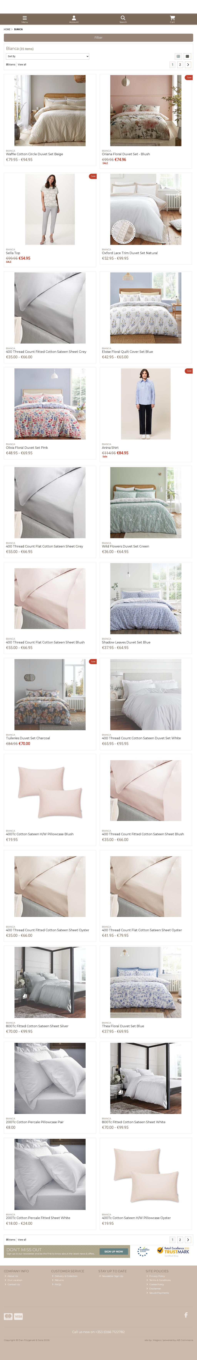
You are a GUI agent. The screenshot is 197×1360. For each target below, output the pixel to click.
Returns (58, 1280)
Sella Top (13, 253)
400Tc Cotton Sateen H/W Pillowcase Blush (39, 834)
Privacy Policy (155, 1276)
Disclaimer (153, 1288)
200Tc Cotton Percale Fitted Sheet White (38, 1218)
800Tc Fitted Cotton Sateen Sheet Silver (37, 1026)
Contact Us (12, 1284)
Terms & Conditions (158, 1280)
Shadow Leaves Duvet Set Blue (126, 642)
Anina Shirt (110, 448)
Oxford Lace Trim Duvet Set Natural (130, 253)
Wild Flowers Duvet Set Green (125, 546)
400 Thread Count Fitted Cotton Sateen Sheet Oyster (47, 930)
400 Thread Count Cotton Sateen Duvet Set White (141, 738)
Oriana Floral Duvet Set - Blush (126, 154)
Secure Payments (157, 1292)
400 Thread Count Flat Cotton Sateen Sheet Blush (45, 642)
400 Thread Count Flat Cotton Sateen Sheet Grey (44, 546)
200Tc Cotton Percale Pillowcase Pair (35, 1122)
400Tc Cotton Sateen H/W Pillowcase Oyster (136, 1218)
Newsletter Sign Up (111, 1276)
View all (22, 64)
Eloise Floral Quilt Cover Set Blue (127, 352)
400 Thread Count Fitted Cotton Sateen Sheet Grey (46, 352)
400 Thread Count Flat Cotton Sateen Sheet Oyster (142, 930)
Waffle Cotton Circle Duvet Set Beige (34, 154)
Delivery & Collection (65, 1276)
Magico (157, 1340)
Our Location (13, 1280)
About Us (11, 1276)
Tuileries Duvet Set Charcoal (28, 738)
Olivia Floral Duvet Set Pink (27, 448)
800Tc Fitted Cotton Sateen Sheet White (133, 1122)
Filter (98, 37)
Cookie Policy (155, 1284)
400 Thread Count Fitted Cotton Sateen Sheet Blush (143, 834)
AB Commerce (185, 1340)
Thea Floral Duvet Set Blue (123, 1026)
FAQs (56, 1284)
